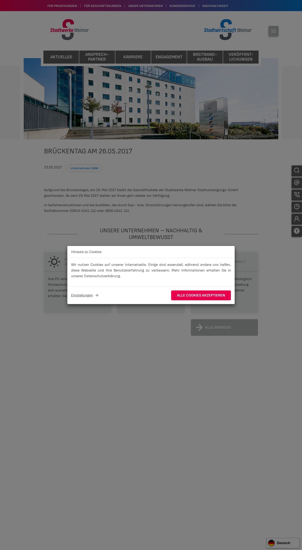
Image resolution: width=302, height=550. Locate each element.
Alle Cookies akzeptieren (201, 295)
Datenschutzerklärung (102, 276)
